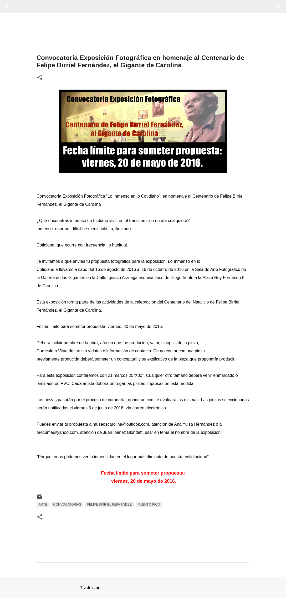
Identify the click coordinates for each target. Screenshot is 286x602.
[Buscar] (22, 6)
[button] (40, 77)
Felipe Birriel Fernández (109, 504)
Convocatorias (67, 504)
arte (43, 504)
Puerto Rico (149, 504)
